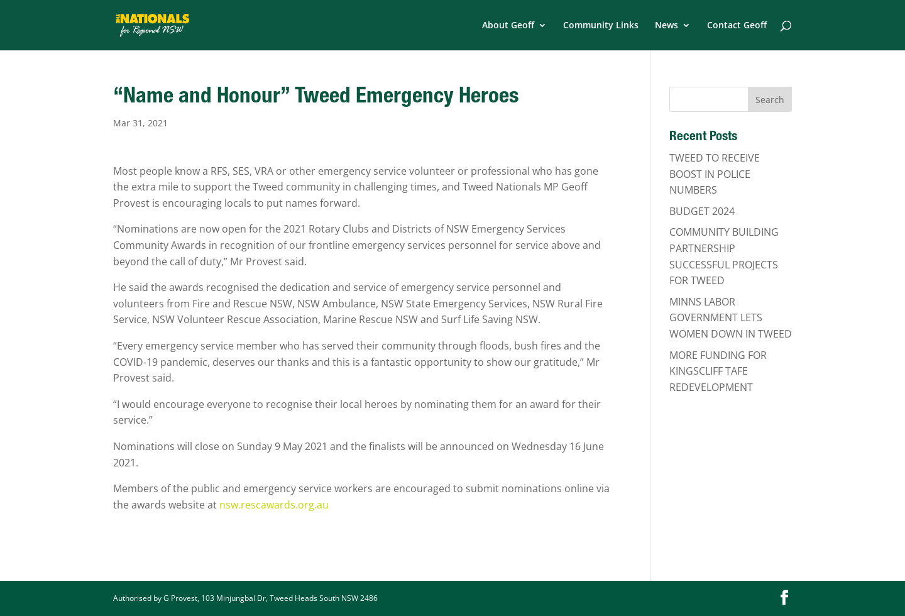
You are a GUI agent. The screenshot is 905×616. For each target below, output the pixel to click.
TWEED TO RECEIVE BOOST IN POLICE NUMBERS (714, 174)
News (666, 26)
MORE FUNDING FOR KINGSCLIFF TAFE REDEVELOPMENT (718, 371)
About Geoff (508, 26)
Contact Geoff (737, 26)
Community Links (601, 26)
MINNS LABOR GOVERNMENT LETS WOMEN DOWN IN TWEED (730, 318)
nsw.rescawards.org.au (274, 505)
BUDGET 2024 (702, 211)
